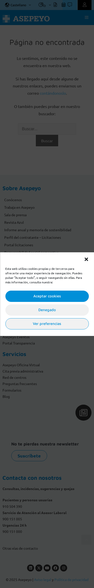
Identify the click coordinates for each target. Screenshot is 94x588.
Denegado (47, 310)
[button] (86, 258)
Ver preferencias (47, 323)
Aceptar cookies (47, 296)
